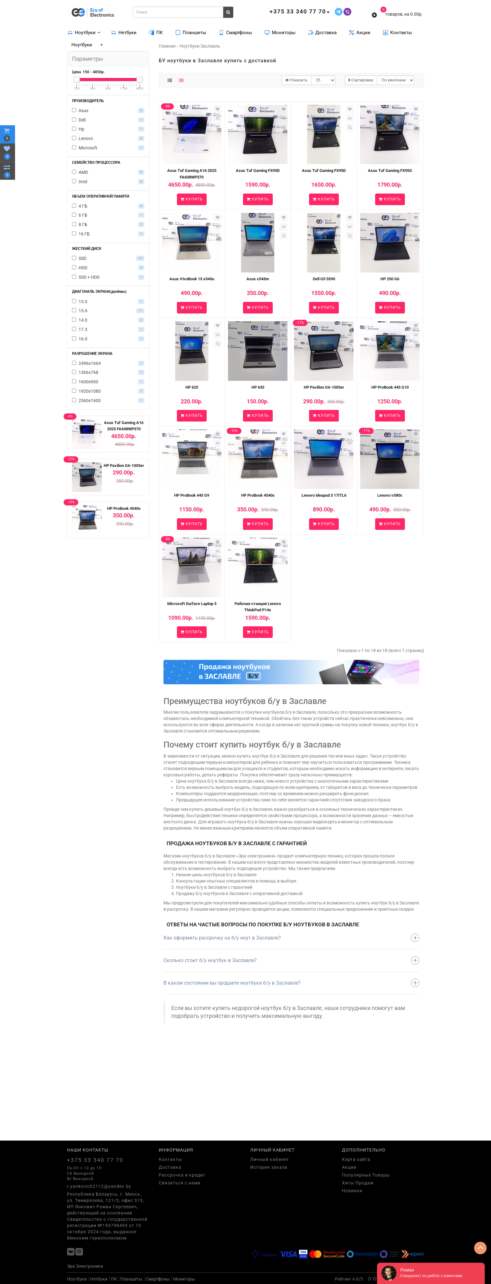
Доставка (322, 32)
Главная (167, 46)
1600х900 (108, 381)
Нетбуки (124, 32)
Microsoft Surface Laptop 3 (191, 603)
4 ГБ (108, 206)
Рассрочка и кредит (182, 1175)
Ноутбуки (84, 32)
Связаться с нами (179, 1182)
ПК (156, 32)
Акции (359, 32)
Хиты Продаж (358, 1182)
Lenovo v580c (389, 495)
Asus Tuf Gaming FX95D (258, 170)
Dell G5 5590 (324, 279)
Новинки (352, 1190)
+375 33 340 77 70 (95, 1160)
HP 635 (257, 387)
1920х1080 (108, 391)
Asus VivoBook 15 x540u (191, 279)
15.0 (108, 301)
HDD (108, 267)
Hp (108, 129)
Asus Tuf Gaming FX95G (390, 170)
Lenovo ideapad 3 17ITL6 (324, 495)
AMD (108, 172)
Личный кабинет (269, 1159)
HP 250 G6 (389, 279)
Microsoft (108, 147)
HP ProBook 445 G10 (390, 387)
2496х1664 (108, 363)
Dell (108, 119)
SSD (108, 258)
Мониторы (280, 32)
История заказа (268, 1167)
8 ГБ (108, 224)
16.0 (108, 338)
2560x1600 (108, 400)
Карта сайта (356, 1159)
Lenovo (108, 138)
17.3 (108, 329)
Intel (108, 181)
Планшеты (190, 32)
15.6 (108, 310)
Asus (108, 110)
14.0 (108, 320)
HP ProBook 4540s (124, 508)
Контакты (397, 32)
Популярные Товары (366, 1175)
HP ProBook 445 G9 (191, 495)
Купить (192, 199)
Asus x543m (257, 279)
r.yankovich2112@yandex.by (99, 1186)
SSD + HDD (108, 277)
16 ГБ (108, 233)
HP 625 (191, 387)
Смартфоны (235, 32)
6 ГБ (108, 215)
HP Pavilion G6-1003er (124, 465)
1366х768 (108, 372)
